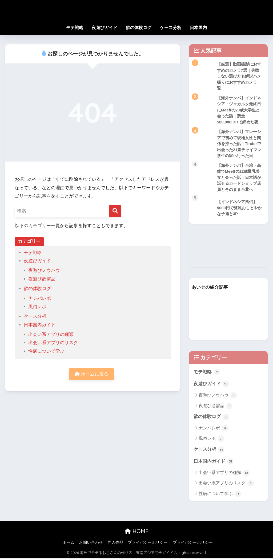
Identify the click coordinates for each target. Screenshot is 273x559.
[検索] (115, 211)
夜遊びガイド (104, 27)
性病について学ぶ (46, 351)
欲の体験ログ (138, 27)
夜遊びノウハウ (44, 270)
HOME (136, 532)
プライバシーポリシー (148, 543)
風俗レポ (37, 306)
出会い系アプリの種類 (51, 334)
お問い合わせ (91, 543)
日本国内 (198, 27)
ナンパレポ (39, 298)
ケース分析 (170, 27)
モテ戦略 (74, 27)
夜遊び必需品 (41, 278)
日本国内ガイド (39, 324)
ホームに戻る (91, 374)
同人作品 (115, 543)
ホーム (68, 543)
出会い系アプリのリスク (53, 342)
